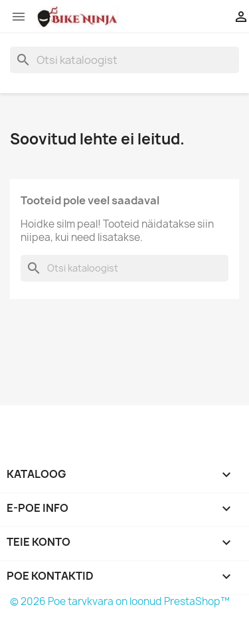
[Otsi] (124, 60)
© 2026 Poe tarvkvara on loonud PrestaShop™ (120, 601)
